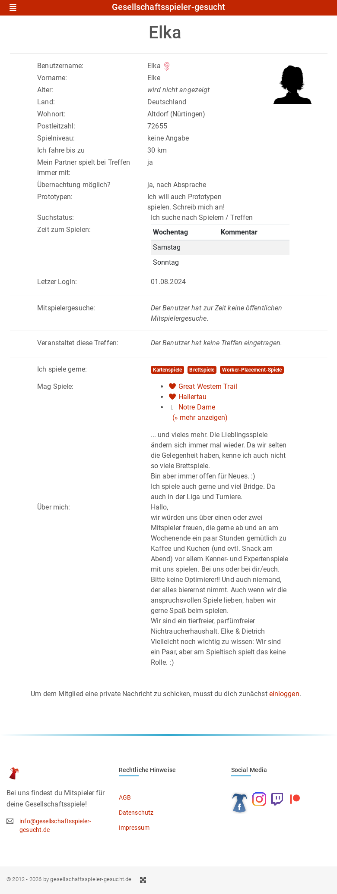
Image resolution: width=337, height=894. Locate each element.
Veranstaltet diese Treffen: (77, 343)
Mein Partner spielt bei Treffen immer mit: (83, 167)
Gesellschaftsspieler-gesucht (169, 7)
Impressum (134, 827)
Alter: (45, 90)
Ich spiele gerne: (62, 369)
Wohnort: (51, 114)
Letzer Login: (57, 282)
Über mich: (53, 507)
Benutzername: (60, 66)
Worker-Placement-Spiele (252, 370)
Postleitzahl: (56, 126)
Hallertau (192, 397)
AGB (125, 797)
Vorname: (52, 78)
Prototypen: (55, 197)
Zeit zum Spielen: (64, 229)
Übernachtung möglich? (74, 185)
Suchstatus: (55, 217)
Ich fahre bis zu (61, 150)
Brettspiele (201, 370)
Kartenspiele (167, 370)
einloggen (284, 694)
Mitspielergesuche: (66, 308)
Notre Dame (196, 407)
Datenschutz (136, 812)
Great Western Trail (207, 386)
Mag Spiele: (55, 386)
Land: (46, 102)
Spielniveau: (56, 138)
